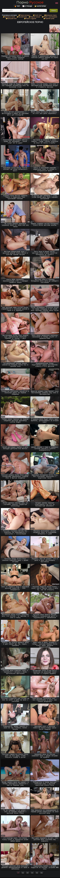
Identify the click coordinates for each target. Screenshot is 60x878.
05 (37, 873)
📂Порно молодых (24, 15)
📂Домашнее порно (50, 15)
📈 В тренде (27, 6)
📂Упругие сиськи (34, 17)
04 (32, 873)
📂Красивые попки (9, 17)
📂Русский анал (22, 17)
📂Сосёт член (37, 15)
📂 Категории (40, 6)
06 (41, 873)
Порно (29, 2)
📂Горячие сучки (49, 18)
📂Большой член (11, 18)
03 (27, 873)
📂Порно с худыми (30, 18)
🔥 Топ (17, 6)
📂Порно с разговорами (49, 17)
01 (18, 873)
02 (23, 873)
